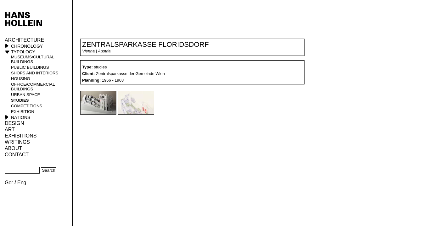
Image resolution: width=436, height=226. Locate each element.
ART (10, 129)
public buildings (30, 67)
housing (20, 78)
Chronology (27, 46)
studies (20, 100)
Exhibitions (20, 135)
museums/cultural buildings (32, 59)
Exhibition (22, 111)
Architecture (24, 40)
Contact (17, 154)
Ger (9, 182)
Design (14, 123)
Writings (17, 142)
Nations (20, 117)
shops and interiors (34, 73)
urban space (25, 94)
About (13, 148)
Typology (23, 51)
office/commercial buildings (33, 86)
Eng (21, 182)
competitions (26, 106)
